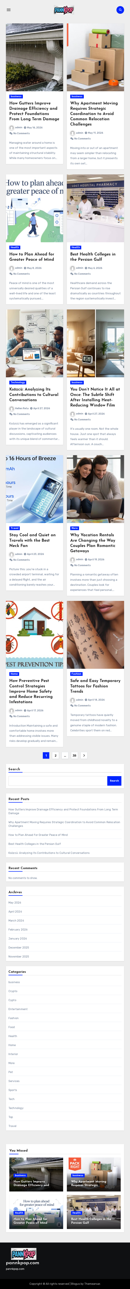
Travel (14, 528)
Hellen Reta (19, 408)
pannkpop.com (22, 1263)
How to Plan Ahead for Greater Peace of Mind (38, 835)
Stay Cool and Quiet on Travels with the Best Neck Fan (32, 540)
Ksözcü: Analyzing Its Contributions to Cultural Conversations (33, 394)
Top (10, 1117)
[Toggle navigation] (8, 10)
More (75, 528)
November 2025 (18, 956)
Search (14, 769)
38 (74, 755)
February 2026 (18, 929)
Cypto (12, 1000)
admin (15, 127)
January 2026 (17, 938)
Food (11, 1027)
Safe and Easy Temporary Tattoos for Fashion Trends (95, 686)
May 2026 (14, 902)
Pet (10, 1072)
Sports (12, 1090)
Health (15, 247)
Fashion (76, 673)
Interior (13, 1054)
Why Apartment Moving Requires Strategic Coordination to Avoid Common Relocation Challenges (94, 114)
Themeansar (92, 1283)
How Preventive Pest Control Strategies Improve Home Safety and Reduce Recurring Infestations (31, 691)
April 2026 (15, 911)
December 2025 (18, 947)
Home (14, 673)
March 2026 (16, 920)
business (16, 96)
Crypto (12, 991)
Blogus (75, 1283)
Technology (18, 382)
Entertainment (18, 1009)
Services (14, 1081)
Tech (11, 1099)
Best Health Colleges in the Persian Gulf (34, 844)
